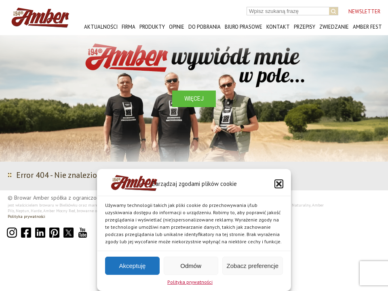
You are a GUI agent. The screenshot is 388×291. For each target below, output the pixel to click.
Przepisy (304, 26)
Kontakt (278, 26)
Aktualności (101, 26)
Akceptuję (132, 265)
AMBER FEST (367, 26)
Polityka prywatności (190, 282)
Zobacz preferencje (252, 265)
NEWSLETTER (364, 11)
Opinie (176, 26)
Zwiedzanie (334, 26)
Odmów (190, 265)
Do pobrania (204, 26)
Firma (128, 26)
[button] (279, 184)
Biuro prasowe (243, 26)
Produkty (152, 26)
